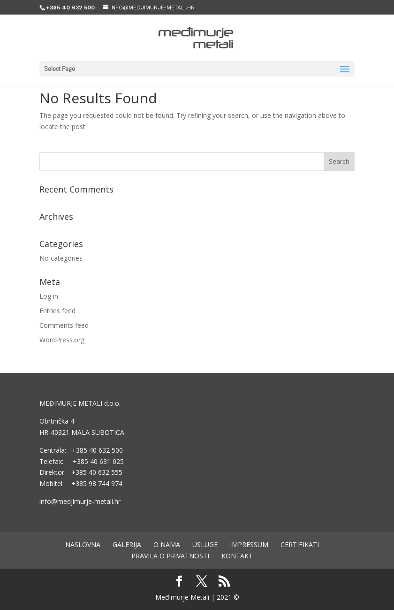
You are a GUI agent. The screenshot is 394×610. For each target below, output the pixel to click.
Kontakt (237, 555)
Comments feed (64, 325)
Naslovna (82, 544)
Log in (48, 296)
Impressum (249, 544)
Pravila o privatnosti (170, 555)
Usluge (205, 544)
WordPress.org (61, 339)
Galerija (127, 544)
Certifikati (299, 544)
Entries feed (57, 310)
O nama (166, 544)
